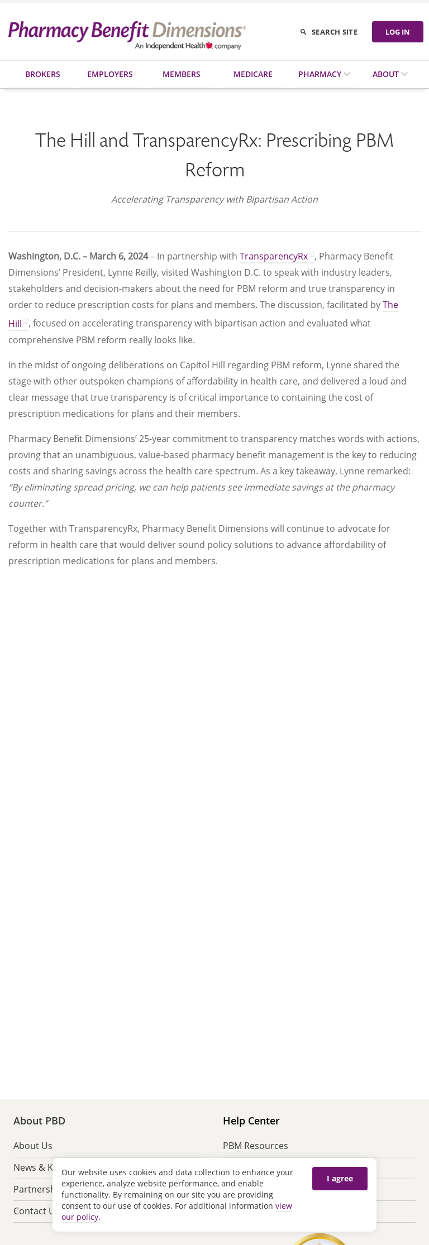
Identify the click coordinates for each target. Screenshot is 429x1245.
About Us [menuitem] (33, 1146)
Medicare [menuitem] (253, 74)
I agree (340, 1178)
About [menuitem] (387, 74)
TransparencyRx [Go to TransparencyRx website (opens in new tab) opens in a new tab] (274, 256)
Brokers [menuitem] (42, 74)
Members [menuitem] (182, 74)
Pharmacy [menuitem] (321, 74)
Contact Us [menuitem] (36, 1211)
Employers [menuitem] (110, 74)
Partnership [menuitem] (38, 1189)
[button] (101, 674)
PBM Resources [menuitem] (255, 1146)
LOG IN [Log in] (397, 32)
